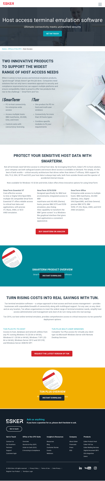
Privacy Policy (34, 468)
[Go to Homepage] (15, 421)
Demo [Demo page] (86, 457)
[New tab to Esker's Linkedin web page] (80, 468)
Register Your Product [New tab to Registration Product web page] (13, 471)
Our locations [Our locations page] (10, 445)
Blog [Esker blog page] (48, 445)
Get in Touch (52, 34)
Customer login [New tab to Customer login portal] (11, 454)
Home (4, 49)
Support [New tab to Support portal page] (9, 451)
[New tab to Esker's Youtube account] (88, 468)
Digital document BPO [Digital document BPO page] (91, 451)
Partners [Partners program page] (9, 448)
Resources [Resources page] (50, 442)
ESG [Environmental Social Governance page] (70, 451)
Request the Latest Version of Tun (51, 354)
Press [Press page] (71, 448)
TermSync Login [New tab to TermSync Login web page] (28, 471)
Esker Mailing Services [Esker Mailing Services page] (91, 448)
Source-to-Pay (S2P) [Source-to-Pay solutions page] (30, 445)
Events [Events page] (49, 451)
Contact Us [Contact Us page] (10, 442)
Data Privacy (56, 468)
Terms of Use (45, 468)
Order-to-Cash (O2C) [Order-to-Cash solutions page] (30, 448)
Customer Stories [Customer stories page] (53, 448)
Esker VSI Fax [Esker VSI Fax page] (88, 445)
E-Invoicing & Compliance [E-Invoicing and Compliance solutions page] (31, 451)
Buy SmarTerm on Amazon (52, 231)
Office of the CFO (15, 49)
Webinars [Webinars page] (50, 454)
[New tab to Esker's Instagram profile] (95, 468)
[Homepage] (9, 4)
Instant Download (51, 276)
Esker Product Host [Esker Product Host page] (90, 442)
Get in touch (15, 429)
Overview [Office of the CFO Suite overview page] (26, 442)
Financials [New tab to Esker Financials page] (72, 445)
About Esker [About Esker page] (73, 442)
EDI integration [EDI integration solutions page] (89, 454)
